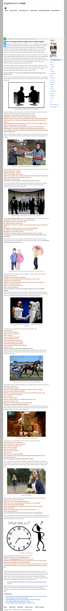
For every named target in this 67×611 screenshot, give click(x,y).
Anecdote (52, 89)
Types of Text (13, 10)
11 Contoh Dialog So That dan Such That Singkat (17, 598)
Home (6, 10)
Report (51, 69)
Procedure (52, 66)
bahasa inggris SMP (54, 104)
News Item (52, 80)
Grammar (52, 97)
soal (51, 100)
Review (51, 86)
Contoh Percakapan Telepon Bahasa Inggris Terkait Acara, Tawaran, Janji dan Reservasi (26, 596)
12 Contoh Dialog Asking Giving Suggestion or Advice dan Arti (20, 603)
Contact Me (12, 607)
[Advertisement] (33, 24)
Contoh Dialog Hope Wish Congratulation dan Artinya (18, 601)
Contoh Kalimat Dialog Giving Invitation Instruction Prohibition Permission (23, 599)
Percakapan (33, 10)
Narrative (52, 62)
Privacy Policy (29, 607)
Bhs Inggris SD (56, 10)
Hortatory (52, 84)
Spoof (51, 75)
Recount (52, 64)
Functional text (53, 91)
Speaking (10, 38)
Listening (52, 95)
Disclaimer (20, 607)
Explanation (52, 73)
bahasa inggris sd (54, 106)
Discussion (52, 77)
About (5, 607)
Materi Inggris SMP (44, 10)
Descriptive (52, 82)
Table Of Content (39, 607)
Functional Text (23, 10)
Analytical (52, 71)
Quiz (51, 102)
